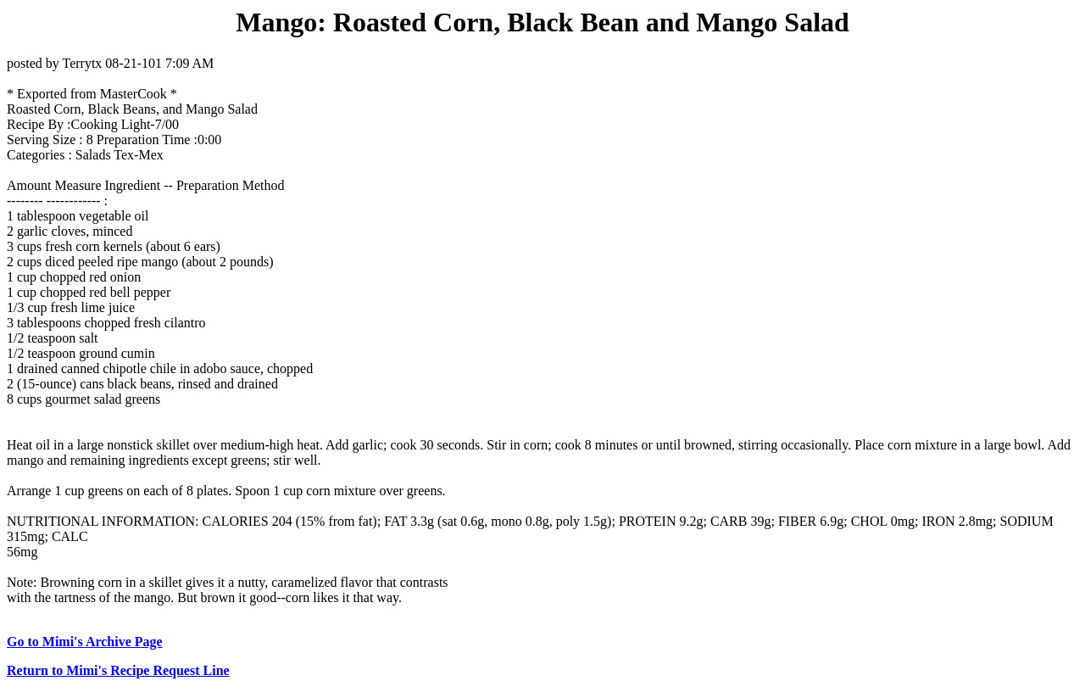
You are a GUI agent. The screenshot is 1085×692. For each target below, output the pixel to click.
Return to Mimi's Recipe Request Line (118, 670)
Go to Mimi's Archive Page (85, 641)
